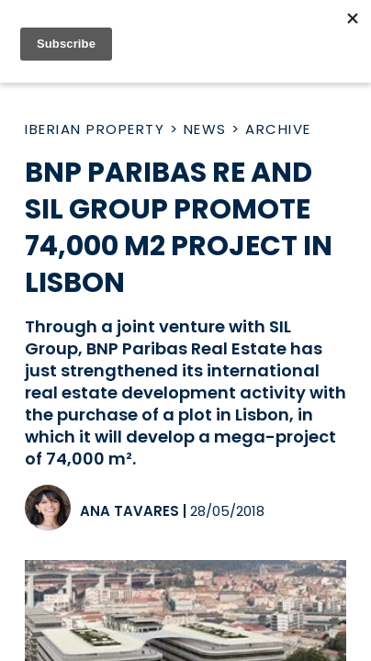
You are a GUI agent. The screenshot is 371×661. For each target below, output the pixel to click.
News (205, 129)
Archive (278, 129)
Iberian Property (94, 129)
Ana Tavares (129, 511)
